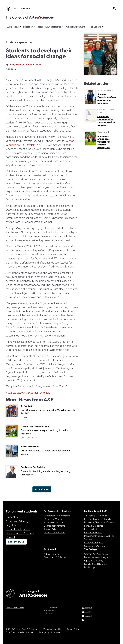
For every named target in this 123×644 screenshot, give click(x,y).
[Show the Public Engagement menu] (86, 26)
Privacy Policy (73, 629)
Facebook (88, 616)
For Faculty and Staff (95, 510)
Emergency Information (49, 632)
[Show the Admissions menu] (20, 26)
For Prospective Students (57, 510)
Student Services (15, 517)
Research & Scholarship (49, 26)
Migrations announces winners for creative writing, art (103, 141)
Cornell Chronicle (32, 64)
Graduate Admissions (54, 532)
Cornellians (25, 417)
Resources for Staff (93, 532)
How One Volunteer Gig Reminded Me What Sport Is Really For (48, 411)
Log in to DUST (16, 541)
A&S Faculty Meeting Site (96, 515)
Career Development (18, 529)
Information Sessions (54, 522)
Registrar (11, 525)
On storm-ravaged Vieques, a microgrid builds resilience (44, 432)
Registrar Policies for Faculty (97, 518)
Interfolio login (91, 529)
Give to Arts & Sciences (55, 557)
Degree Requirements (54, 525)
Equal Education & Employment (19, 632)
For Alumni (50, 549)
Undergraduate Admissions (57, 515)
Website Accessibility (52, 629)
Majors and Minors (53, 518)
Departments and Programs (97, 557)
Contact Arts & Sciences (96, 553)
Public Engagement (75, 26)
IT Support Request (93, 542)
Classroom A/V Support (96, 545)
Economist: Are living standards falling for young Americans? (46, 472)
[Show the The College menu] (103, 26)
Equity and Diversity (93, 560)
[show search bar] (114, 8)
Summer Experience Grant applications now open (107, 98)
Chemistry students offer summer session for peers (106, 121)
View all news (42, 488)
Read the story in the (18, 392)
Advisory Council (52, 553)
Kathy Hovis (16, 64)
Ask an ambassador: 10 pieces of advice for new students (45, 452)
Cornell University (18, 8)
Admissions (13, 26)
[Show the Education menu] (34, 26)
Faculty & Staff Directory (95, 563)
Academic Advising (17, 521)
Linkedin (87, 611)
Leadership (89, 567)
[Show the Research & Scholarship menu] (62, 26)
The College (95, 26)
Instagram (88, 607)
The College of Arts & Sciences (30, 17)
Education (28, 26)
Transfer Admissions (53, 529)
